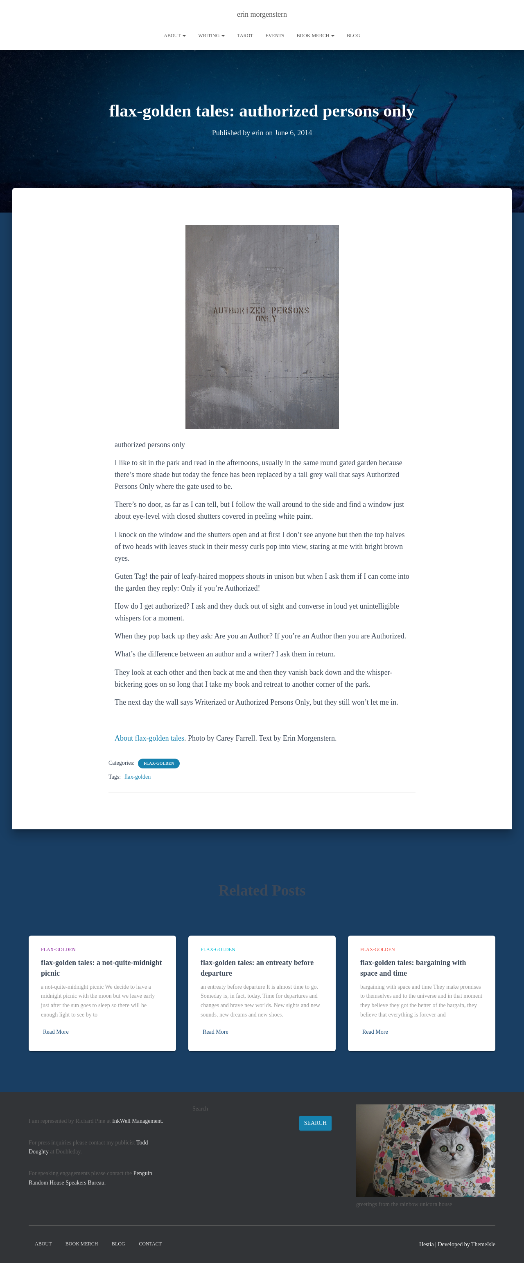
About (175, 35)
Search (200, 1109)
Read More (56, 1032)
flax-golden (159, 763)
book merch (315, 35)
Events (274, 35)
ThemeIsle (483, 1244)
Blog (353, 35)
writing (211, 35)
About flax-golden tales (149, 738)
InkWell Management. (137, 1121)
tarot (245, 35)
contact (150, 1244)
